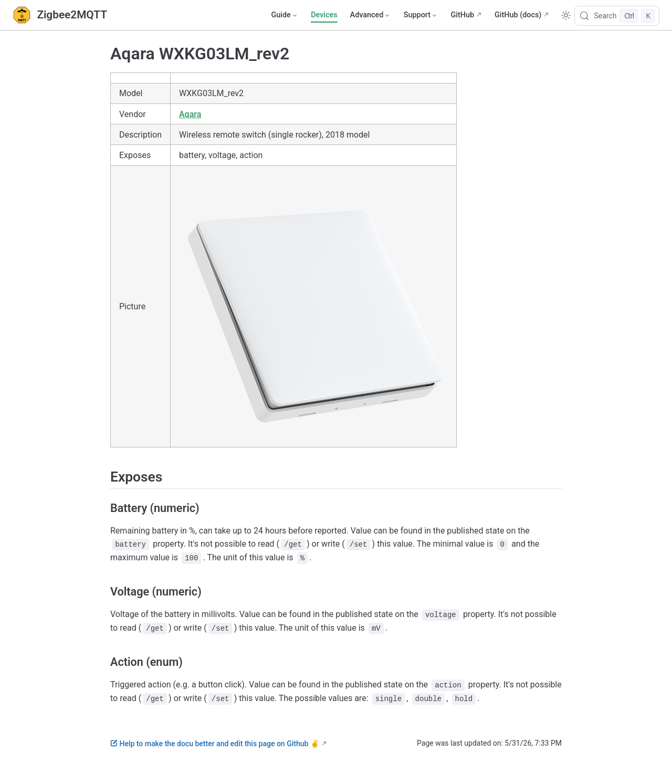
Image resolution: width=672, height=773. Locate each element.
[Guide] (284, 15)
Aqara (190, 114)
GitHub (462, 15)
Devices (324, 15)
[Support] (421, 15)
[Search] (616, 16)
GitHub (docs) (518, 15)
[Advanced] (370, 15)
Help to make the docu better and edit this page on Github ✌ (214, 743)
